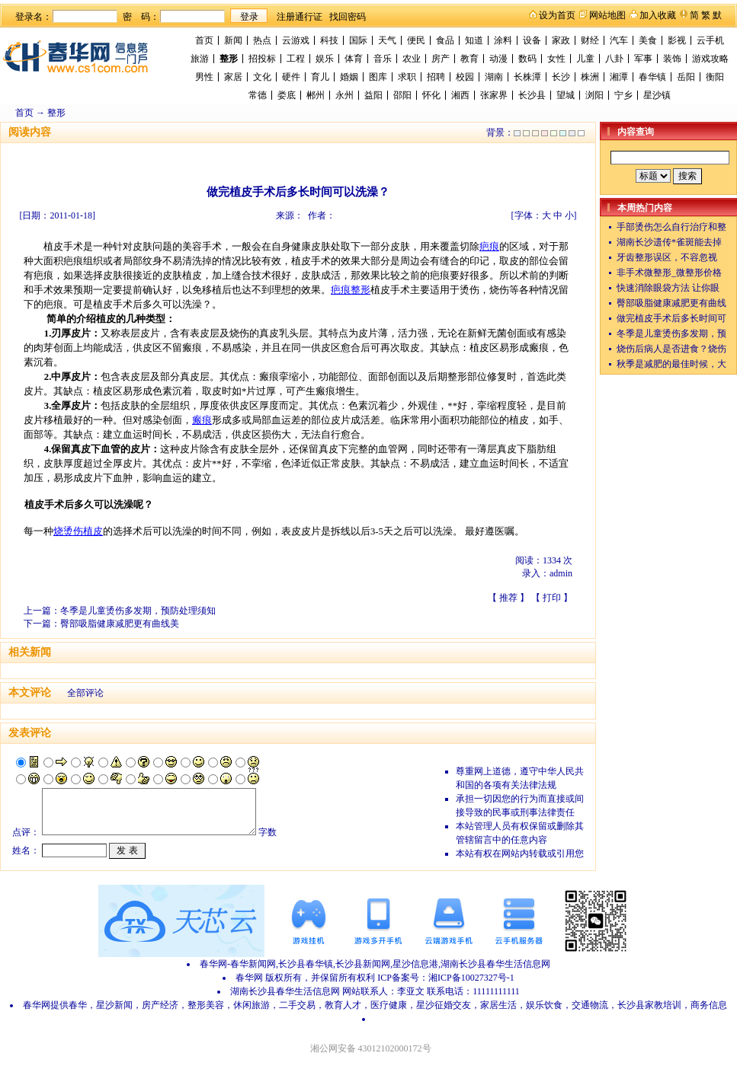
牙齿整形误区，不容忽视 (667, 257)
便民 (416, 40)
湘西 (460, 95)
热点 (262, 40)
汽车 (619, 40)
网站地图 (607, 15)
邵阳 (402, 95)
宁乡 (623, 95)
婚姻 (349, 77)
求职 (407, 77)
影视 (677, 40)
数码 (527, 58)
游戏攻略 (710, 58)
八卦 (614, 58)
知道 (474, 40)
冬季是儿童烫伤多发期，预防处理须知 (138, 610)
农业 (411, 58)
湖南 (494, 77)
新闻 (233, 40)
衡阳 (715, 77)
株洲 (590, 77)
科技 (329, 40)
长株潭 (527, 77)
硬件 (291, 77)
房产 (440, 58)
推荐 (508, 597)
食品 (445, 40)
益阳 (373, 95)
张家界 (494, 95)
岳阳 (686, 77)
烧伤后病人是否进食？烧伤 (671, 348)
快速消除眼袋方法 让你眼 (668, 287)
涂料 (503, 40)
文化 (262, 77)
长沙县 (532, 95)
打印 (552, 597)
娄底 (286, 95)
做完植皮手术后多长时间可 (671, 318)
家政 (561, 40)
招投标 (262, 58)
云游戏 (295, 40)
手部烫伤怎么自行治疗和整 (671, 227)
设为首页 (557, 15)
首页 (204, 40)
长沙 (561, 77)
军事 (643, 58)
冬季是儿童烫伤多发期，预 (671, 333)
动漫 (498, 58)
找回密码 (347, 16)
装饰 (672, 58)
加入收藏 (657, 15)
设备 (532, 40)
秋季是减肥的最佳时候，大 (671, 364)
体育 (353, 58)
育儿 (320, 77)
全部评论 (85, 693)
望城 (565, 95)
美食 (648, 40)
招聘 (436, 77)
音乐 (382, 58)
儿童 (585, 58)
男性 (204, 77)
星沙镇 (657, 95)
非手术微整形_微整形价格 (669, 272)
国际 (358, 40)
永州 (344, 95)
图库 (378, 77)
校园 (465, 77)
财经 (590, 40)
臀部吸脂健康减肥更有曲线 (671, 303)
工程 (296, 58)
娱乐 (325, 58)
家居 (233, 77)
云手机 (710, 40)
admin (561, 573)
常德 (257, 95)
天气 (387, 40)
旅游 (200, 58)
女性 (556, 58)
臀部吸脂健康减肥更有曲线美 (119, 623)
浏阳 (594, 95)
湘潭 (619, 77)
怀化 (431, 95)
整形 (228, 58)
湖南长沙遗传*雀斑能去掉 (669, 242)
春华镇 (652, 77)
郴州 (315, 95)
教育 (469, 58)
